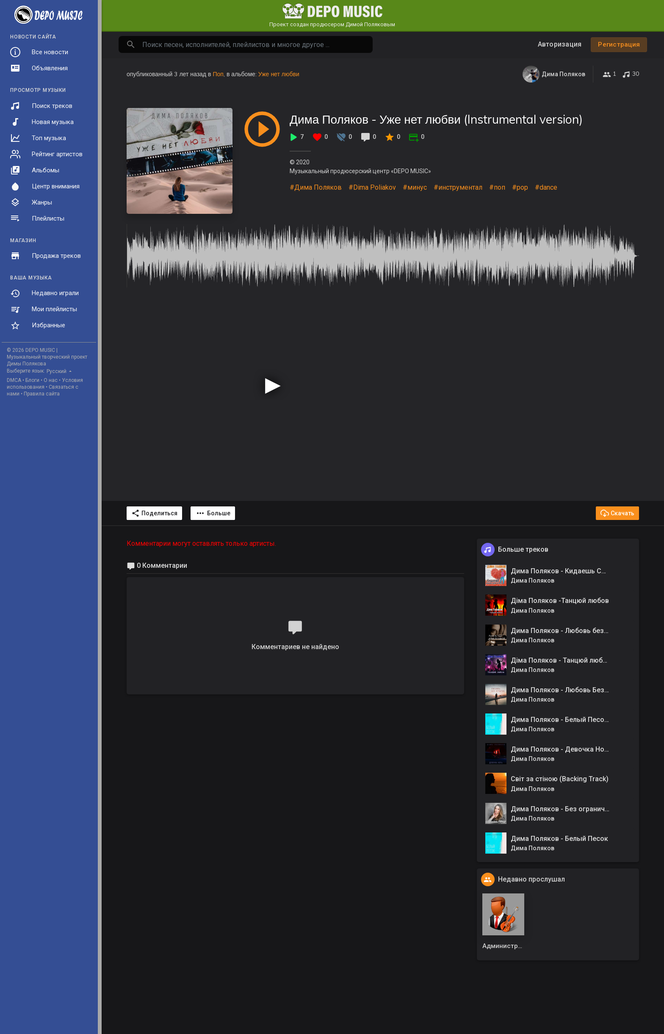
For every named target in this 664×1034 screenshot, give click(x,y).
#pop (520, 187)
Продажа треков (45, 256)
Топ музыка (38, 138)
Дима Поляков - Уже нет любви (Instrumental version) (436, 119)
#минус (415, 187)
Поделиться (154, 513)
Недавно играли (44, 293)
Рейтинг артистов (46, 154)
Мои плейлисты (43, 309)
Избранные (37, 326)
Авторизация (560, 44)
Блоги (32, 380)
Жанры (31, 202)
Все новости (39, 52)
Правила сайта (42, 394)
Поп (218, 74)
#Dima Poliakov (372, 187)
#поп (497, 187)
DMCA (14, 380)
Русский (57, 371)
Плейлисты (37, 218)
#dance (546, 187)
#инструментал (458, 187)
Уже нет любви (278, 74)
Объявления (39, 68)
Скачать (617, 513)
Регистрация (619, 44)
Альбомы (34, 170)
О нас (51, 380)
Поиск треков (41, 106)
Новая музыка (42, 122)
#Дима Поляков (316, 187)
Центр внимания (45, 186)
